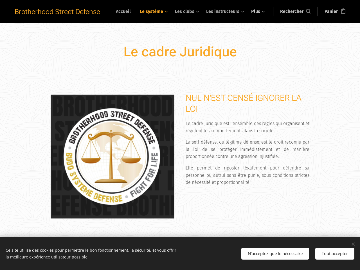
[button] (295, 12)
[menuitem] (124, 12)
